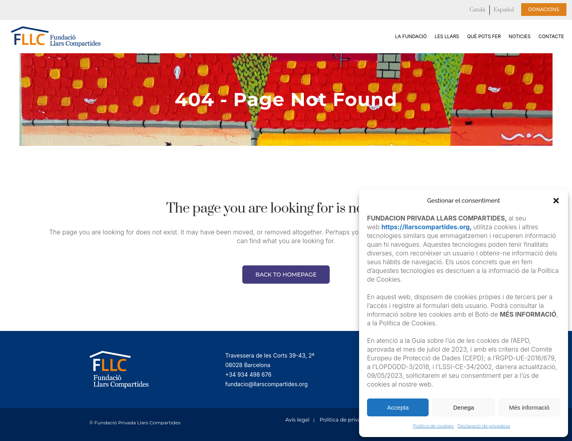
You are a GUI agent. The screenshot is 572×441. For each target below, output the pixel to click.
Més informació (529, 407)
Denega (463, 407)
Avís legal (297, 419)
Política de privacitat (346, 419)
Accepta (398, 407)
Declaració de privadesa (484, 426)
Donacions (543, 9)
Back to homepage (286, 274)
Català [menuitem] (477, 10)
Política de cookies (433, 426)
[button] (556, 201)
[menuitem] (477, 10)
